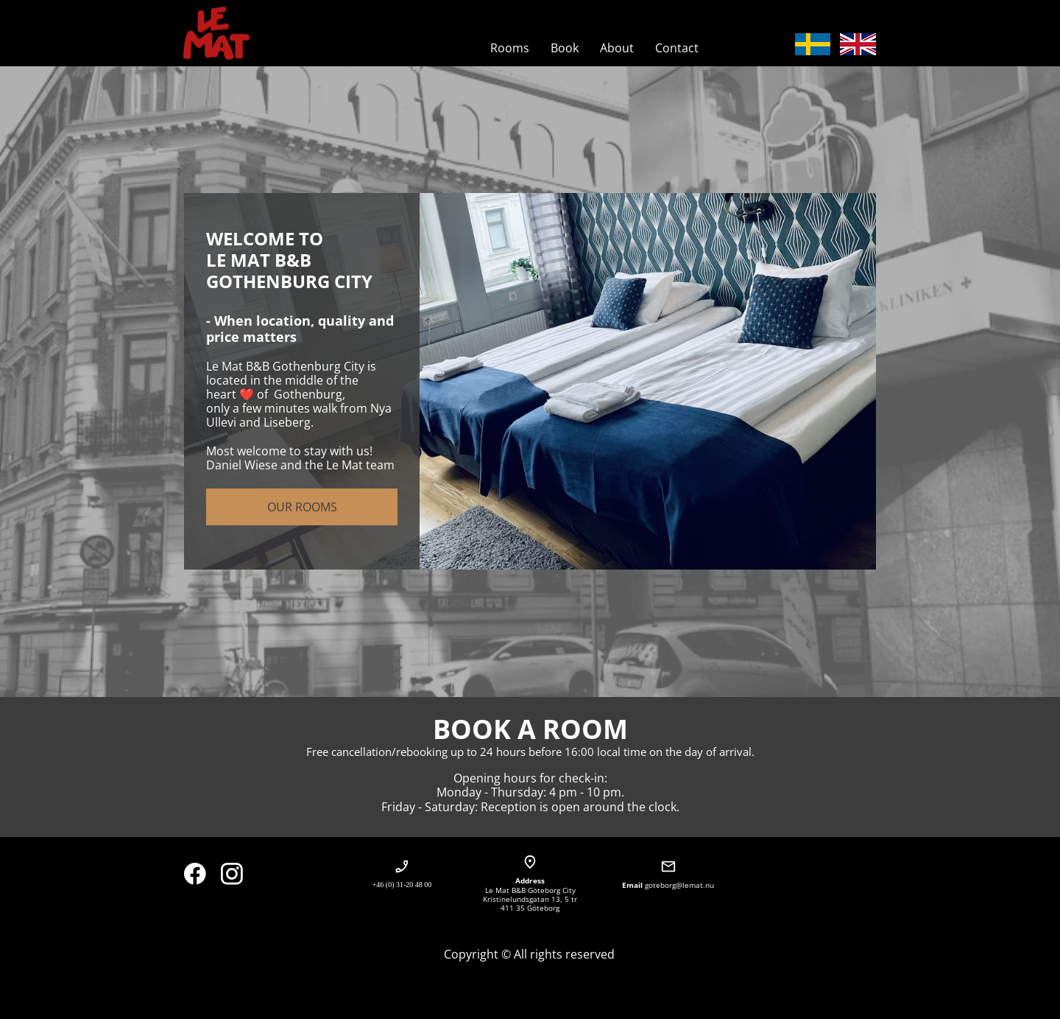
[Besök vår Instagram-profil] (232, 874)
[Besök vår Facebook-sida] (195, 874)
